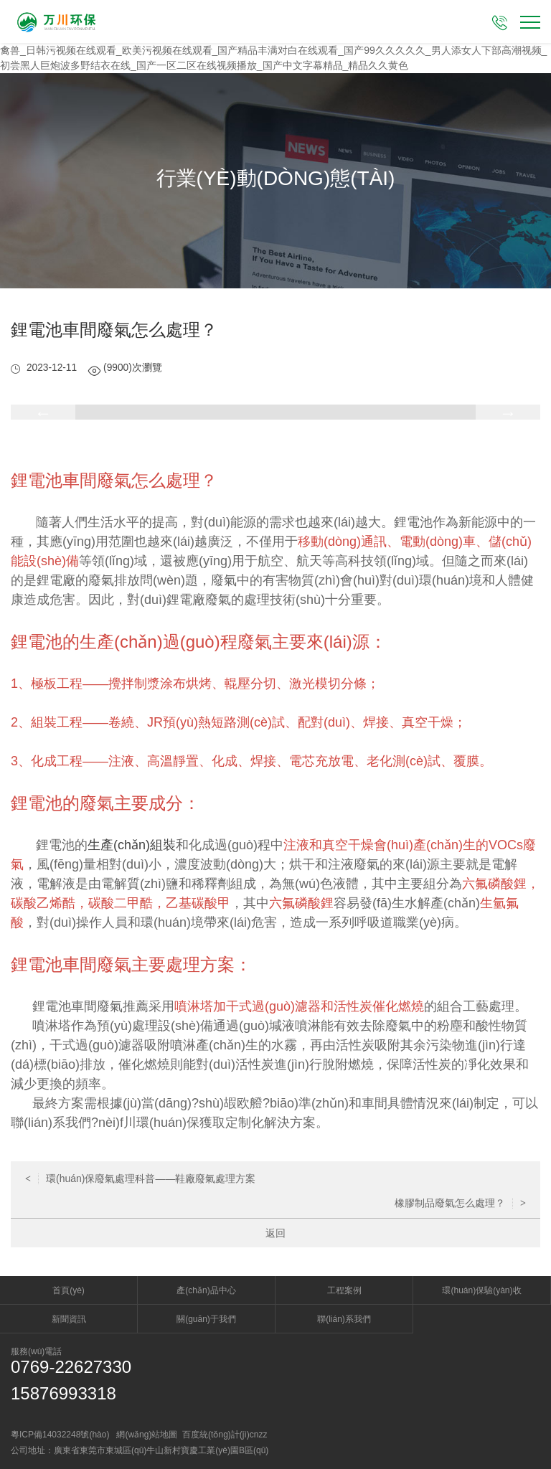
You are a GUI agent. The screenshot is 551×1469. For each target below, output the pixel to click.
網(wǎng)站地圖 (146, 1435)
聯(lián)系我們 (344, 1319)
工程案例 (344, 1290)
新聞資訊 (69, 1319)
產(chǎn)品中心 (205, 1290)
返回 (275, 1233)
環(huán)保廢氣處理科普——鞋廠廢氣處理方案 (140, 1178)
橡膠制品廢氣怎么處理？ (460, 1203)
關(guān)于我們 (206, 1319)
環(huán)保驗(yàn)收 (481, 1290)
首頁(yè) (68, 1290)
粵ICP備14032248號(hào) (60, 1435)
